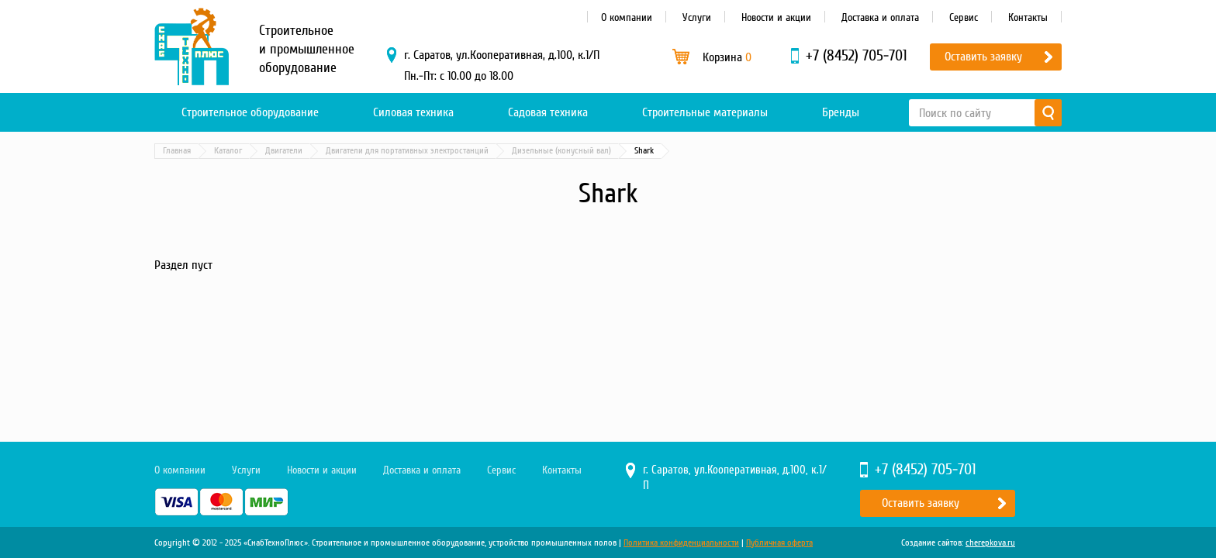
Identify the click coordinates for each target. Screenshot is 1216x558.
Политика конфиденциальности (681, 543)
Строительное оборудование (250, 112)
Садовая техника (548, 112)
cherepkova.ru (990, 543)
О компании (626, 17)
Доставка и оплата (880, 17)
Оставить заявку (983, 56)
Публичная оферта (779, 543)
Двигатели (283, 151)
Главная (177, 151)
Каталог (228, 151)
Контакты (1028, 17)
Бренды (840, 112)
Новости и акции (776, 17)
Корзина (727, 57)
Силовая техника (413, 112)
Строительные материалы (705, 112)
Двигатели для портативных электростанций (407, 151)
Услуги (696, 17)
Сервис (963, 17)
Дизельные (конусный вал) (561, 151)
